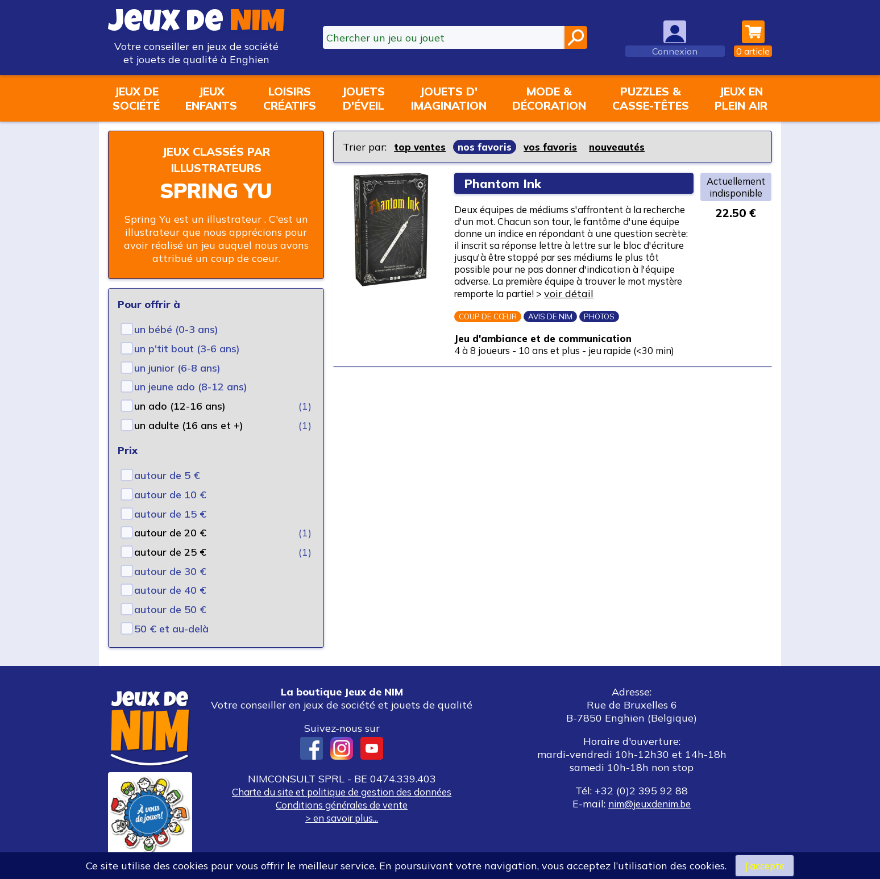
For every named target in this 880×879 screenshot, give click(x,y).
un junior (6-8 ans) (177, 367)
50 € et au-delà (171, 628)
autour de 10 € (170, 494)
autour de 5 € (167, 475)
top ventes (421, 146)
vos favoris (555, 146)
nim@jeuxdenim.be (649, 803)
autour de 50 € (170, 609)
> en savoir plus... (341, 817)
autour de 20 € (170, 532)
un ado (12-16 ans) (180, 406)
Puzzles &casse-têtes (650, 98)
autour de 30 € (170, 571)
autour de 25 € (170, 552)
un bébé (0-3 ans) (176, 329)
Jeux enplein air (741, 98)
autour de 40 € (170, 590)
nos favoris (488, 146)
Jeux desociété (136, 98)
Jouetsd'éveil (363, 98)
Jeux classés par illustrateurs (216, 159)
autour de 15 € (170, 513)
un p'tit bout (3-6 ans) (187, 348)
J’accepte (764, 865)
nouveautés (624, 146)
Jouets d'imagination (449, 98)
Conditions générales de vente (341, 804)
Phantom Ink (505, 183)
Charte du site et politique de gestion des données (341, 791)
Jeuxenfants (211, 98)
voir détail (584, 315)
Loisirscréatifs (289, 98)
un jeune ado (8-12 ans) (190, 386)
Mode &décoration (549, 98)
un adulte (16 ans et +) (188, 425)
